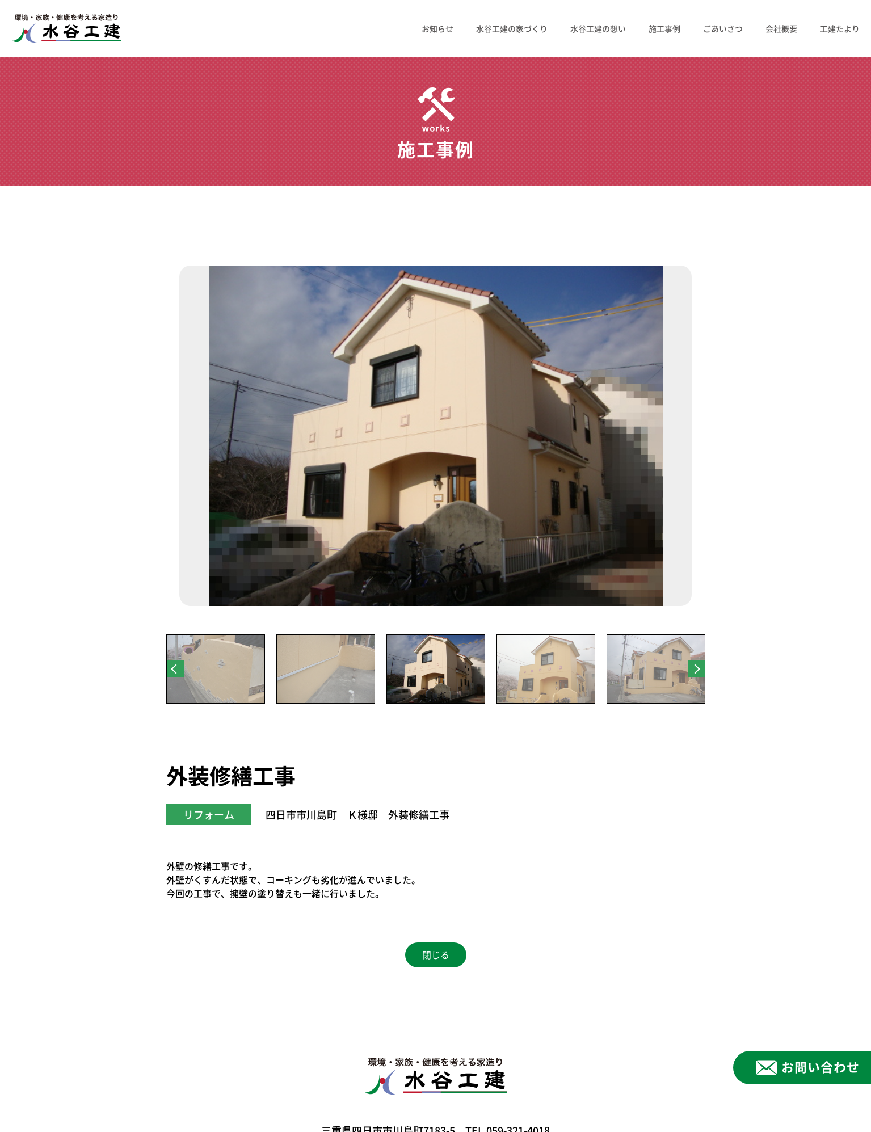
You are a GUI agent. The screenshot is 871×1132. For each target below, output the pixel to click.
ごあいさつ (723, 28)
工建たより (840, 28)
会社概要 (781, 28)
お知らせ (437, 28)
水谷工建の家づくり (512, 28)
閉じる (435, 955)
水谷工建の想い (598, 28)
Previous (175, 668)
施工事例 (664, 28)
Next (696, 668)
